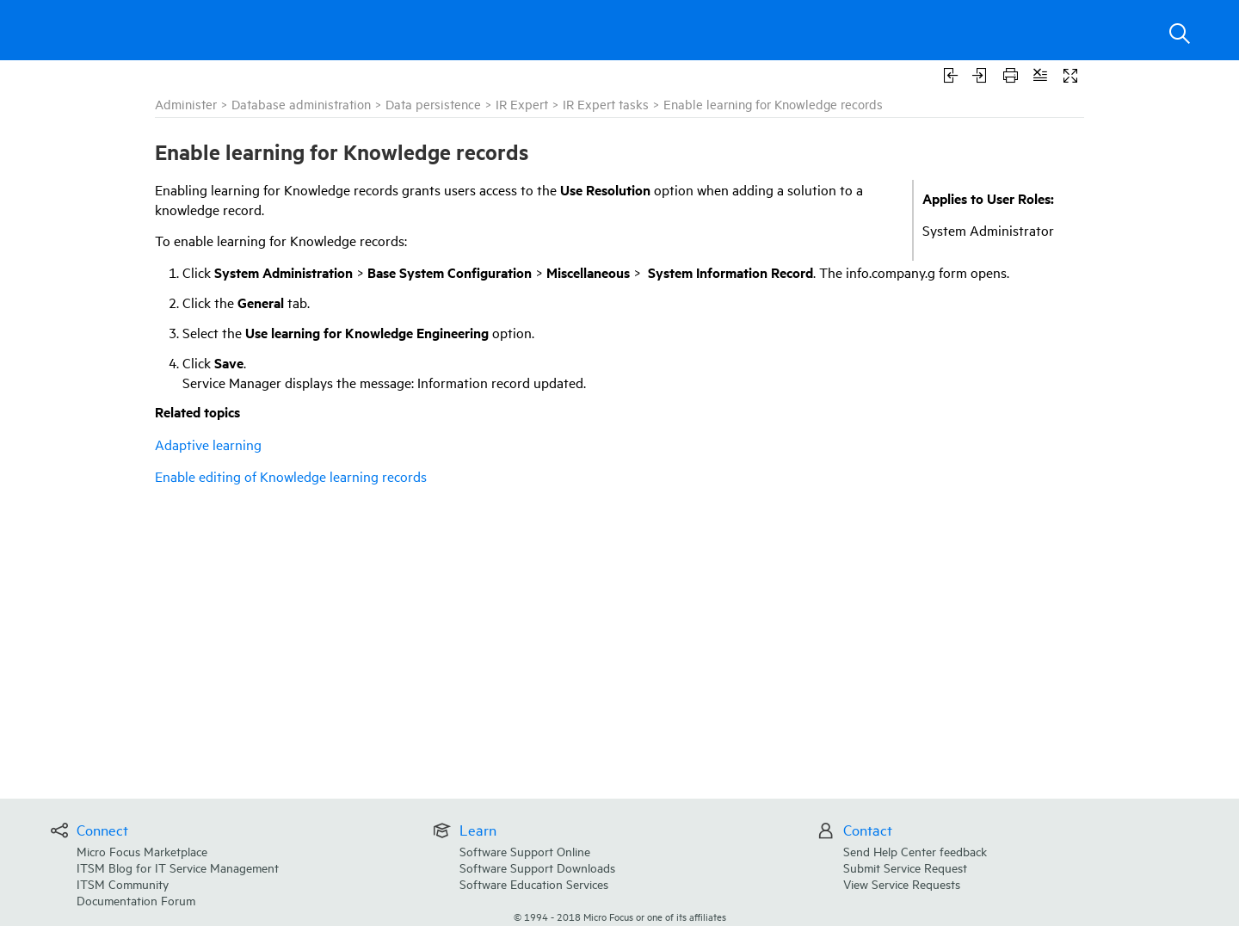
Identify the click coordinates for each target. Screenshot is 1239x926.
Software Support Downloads (537, 867)
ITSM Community (123, 883)
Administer (186, 104)
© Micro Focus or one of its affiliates (620, 916)
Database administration (301, 104)
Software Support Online (524, 851)
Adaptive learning (208, 444)
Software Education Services (533, 883)
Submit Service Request (905, 867)
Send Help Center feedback (915, 851)
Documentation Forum (136, 900)
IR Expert (522, 104)
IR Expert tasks (606, 104)
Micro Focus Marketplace (142, 851)
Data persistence (433, 104)
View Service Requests (901, 883)
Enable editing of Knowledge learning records (291, 475)
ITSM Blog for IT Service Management (178, 867)
